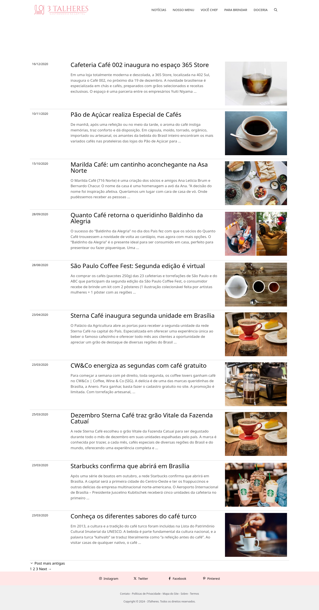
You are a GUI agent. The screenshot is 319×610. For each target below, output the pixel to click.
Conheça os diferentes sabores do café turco (134, 516)
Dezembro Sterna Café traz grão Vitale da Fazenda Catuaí (142, 418)
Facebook (179, 578)
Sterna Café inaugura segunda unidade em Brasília (143, 315)
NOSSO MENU (183, 10)
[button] (276, 9)
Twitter (143, 578)
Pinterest (213, 578)
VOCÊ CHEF (209, 10)
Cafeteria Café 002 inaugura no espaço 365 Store (140, 65)
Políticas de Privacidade (146, 594)
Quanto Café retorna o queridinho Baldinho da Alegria (137, 218)
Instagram (111, 578)
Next (45, 568)
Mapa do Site (171, 594)
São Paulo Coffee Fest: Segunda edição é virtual (138, 266)
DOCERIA (261, 10)
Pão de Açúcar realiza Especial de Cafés (126, 114)
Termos (194, 594)
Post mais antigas (49, 563)
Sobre (184, 594)
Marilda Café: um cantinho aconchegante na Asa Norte (139, 167)
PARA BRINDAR (235, 10)
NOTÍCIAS (159, 10)
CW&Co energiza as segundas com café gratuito (139, 365)
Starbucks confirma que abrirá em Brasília (130, 466)
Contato (125, 594)
